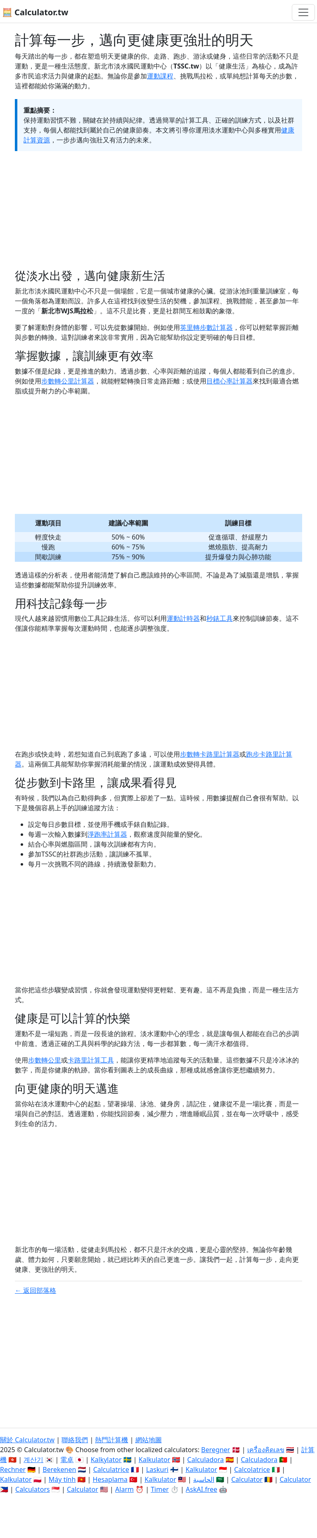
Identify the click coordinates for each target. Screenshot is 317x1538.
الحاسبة (203, 1479)
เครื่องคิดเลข (265, 1449)
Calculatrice (111, 1469)
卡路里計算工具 (91, 1060)
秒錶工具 (219, 618)
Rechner (13, 1469)
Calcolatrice (252, 1469)
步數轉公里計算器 (67, 381)
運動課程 (160, 75)
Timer (160, 1489)
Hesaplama (110, 1479)
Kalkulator (154, 1459)
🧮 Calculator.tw (35, 12)
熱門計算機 (111, 1439)
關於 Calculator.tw (27, 1439)
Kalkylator (106, 1459)
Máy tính (62, 1479)
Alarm (124, 1489)
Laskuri (157, 1469)
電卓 (66, 1459)
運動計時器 (183, 618)
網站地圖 (148, 1439)
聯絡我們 (75, 1439)
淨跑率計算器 (107, 834)
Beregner (215, 1449)
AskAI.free (201, 1489)
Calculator (247, 1479)
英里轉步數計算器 (206, 327)
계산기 (33, 1459)
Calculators (32, 1489)
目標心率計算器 (229, 381)
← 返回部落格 (35, 1290)
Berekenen (59, 1469)
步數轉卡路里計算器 (209, 754)
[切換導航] (303, 12)
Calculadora (205, 1459)
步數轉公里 (44, 1060)
